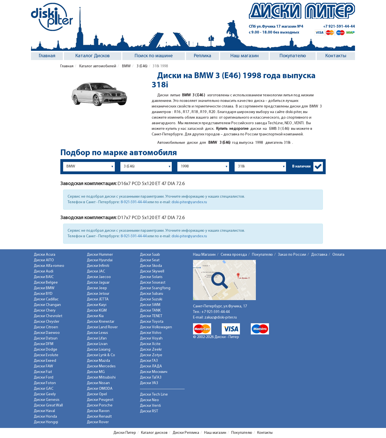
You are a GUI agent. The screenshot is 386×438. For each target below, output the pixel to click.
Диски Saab (150, 255)
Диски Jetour (98, 294)
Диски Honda (45, 417)
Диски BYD (43, 294)
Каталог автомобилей (97, 66)
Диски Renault (99, 417)
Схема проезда (234, 255)
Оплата (338, 255)
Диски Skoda (151, 266)
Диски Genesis (46, 400)
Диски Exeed (45, 361)
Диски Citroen (46, 327)
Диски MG (96, 372)
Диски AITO (44, 260)
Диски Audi (43, 271)
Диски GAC (43, 389)
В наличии (301, 166)
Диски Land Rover (102, 327)
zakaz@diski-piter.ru (220, 317)
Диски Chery (45, 310)
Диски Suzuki (151, 299)
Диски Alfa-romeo (49, 266)
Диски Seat (149, 260)
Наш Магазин (204, 255)
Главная (47, 56)
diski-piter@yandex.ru (189, 202)
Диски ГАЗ (149, 361)
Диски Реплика (186, 433)
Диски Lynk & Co (101, 355)
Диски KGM (97, 310)
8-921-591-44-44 (134, 202)
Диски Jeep (97, 288)
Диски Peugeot (100, 400)
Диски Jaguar (98, 283)
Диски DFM (43, 344)
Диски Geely (45, 394)
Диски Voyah (151, 338)
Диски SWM (150, 305)
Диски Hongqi (46, 422)
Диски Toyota (151, 322)
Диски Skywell (152, 271)
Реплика (202, 56)
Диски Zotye (151, 355)
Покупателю (293, 56)
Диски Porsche (100, 405)
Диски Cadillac (46, 299)
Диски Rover (98, 422)
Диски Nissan (98, 383)
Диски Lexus (97, 333)
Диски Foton (45, 383)
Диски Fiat (43, 372)
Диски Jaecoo (99, 277)
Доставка (319, 255)
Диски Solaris (151, 277)
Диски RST (149, 411)
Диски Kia (95, 316)
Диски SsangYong (155, 288)
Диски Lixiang (98, 350)
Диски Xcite (150, 344)
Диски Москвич (153, 372)
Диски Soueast (152, 283)
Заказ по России (292, 255)
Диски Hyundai (100, 260)
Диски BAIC (44, 277)
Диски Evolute (46, 355)
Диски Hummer (100, 255)
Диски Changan (47, 305)
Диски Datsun (46, 338)
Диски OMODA (100, 389)
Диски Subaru (151, 294)
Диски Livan (97, 344)
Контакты (335, 56)
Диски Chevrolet (48, 316)
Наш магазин (244, 56)
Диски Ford (43, 377)
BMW (126, 66)
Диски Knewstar (100, 322)
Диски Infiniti (98, 266)
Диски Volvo (150, 333)
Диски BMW (44, 288)
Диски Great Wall (48, 405)
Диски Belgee (46, 283)
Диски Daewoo (47, 333)
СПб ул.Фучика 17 (276, 27)
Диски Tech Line (154, 394)
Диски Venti (150, 406)
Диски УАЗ (149, 383)
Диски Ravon (98, 411)
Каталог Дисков (92, 56)
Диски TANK (150, 310)
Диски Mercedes (101, 366)
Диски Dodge (45, 350)
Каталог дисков (154, 433)
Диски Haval (44, 411)
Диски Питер (124, 433)
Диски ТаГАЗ (150, 377)
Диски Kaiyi (96, 305)
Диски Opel (97, 394)
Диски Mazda (98, 361)
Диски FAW (43, 366)
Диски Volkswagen (156, 327)
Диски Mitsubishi (101, 377)
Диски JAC (96, 271)
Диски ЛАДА (151, 366)
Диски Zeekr (151, 350)
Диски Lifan (97, 338)
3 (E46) (141, 66)
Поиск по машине (154, 56)
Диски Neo (149, 400)
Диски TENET (151, 316)
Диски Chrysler (46, 322)
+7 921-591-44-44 (339, 27)
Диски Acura (44, 255)
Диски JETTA (98, 299)
